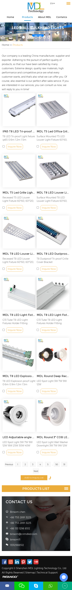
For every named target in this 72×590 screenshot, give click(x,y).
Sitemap (30, 572)
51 (64, 464)
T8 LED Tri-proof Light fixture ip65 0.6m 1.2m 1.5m (18, 138)
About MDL (44, 17)
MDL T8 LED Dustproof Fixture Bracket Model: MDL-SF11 (53, 253)
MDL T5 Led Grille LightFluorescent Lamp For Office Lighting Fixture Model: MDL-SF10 (18, 192)
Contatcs (61, 17)
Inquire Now (15, 146)
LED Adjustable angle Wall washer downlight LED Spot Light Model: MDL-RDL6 (18, 437)
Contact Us (19, 501)
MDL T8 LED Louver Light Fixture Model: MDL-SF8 (18, 253)
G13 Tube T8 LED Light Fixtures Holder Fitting (15, 321)
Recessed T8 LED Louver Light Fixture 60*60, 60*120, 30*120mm (18, 262)
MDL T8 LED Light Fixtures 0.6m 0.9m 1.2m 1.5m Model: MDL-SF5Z (53, 315)
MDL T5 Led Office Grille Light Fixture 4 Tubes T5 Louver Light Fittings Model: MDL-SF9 (53, 131)
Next (36, 471)
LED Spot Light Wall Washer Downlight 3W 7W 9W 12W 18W (52, 445)
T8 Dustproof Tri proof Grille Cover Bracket (52, 260)
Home (10, 17)
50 (56, 464)
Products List (36, 489)
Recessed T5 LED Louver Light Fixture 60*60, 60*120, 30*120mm (18, 201)
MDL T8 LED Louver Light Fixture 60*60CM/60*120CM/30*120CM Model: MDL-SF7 (53, 192)
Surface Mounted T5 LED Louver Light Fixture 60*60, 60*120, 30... (52, 140)
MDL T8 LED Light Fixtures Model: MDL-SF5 (18, 315)
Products (27, 17)
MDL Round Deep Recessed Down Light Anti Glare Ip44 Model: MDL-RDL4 (53, 376)
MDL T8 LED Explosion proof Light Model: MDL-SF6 (18, 376)
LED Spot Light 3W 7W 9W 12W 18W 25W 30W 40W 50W (17, 445)
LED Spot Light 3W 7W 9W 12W (52, 383)
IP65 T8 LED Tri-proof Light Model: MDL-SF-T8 (18, 131)
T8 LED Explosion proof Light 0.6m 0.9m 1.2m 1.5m (18, 383)
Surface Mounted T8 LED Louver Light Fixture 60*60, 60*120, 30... (52, 201)
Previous (9, 464)
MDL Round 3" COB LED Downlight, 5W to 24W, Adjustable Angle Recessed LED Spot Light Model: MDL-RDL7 (53, 437)
